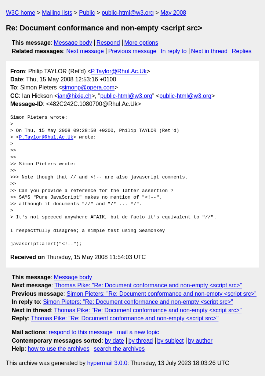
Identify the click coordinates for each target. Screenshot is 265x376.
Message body (73, 43)
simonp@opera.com (88, 87)
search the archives (119, 349)
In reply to (173, 51)
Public (87, 13)
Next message (85, 51)
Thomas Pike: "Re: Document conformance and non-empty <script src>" (148, 285)
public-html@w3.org (128, 13)
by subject (170, 341)
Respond (108, 43)
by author (200, 341)
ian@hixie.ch (74, 96)
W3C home (20, 13)
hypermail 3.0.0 (107, 363)
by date (114, 341)
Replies (241, 51)
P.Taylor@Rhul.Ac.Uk (119, 71)
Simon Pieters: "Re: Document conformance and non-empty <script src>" (161, 294)
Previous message (132, 51)
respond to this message (80, 332)
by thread (140, 341)
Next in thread (209, 51)
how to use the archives (59, 349)
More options (141, 43)
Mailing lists (57, 13)
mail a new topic (138, 332)
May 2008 (173, 13)
